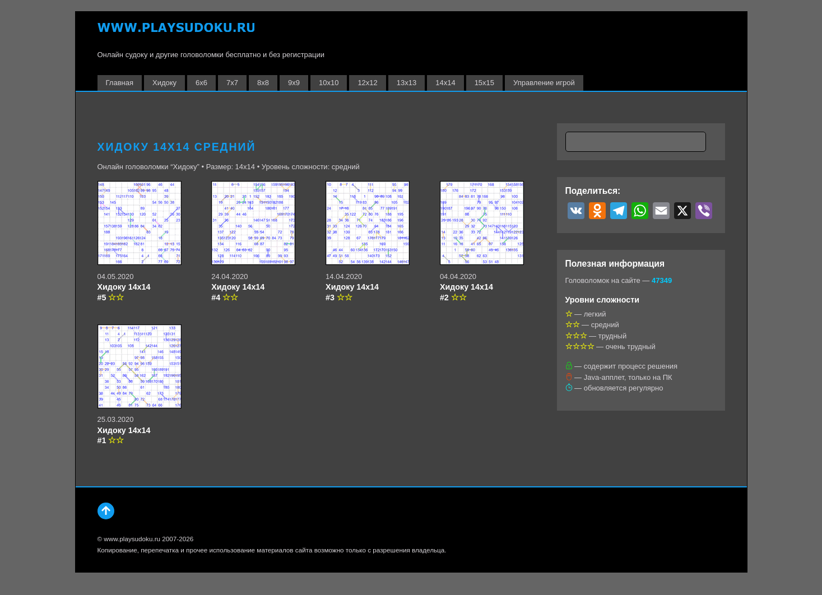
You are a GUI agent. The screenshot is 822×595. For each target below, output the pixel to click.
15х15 (484, 82)
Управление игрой (544, 82)
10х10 (328, 82)
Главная (119, 82)
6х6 (201, 82)
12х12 (367, 82)
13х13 (406, 82)
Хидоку (164, 82)
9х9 (294, 82)
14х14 (445, 82)
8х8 (263, 82)
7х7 (232, 82)
